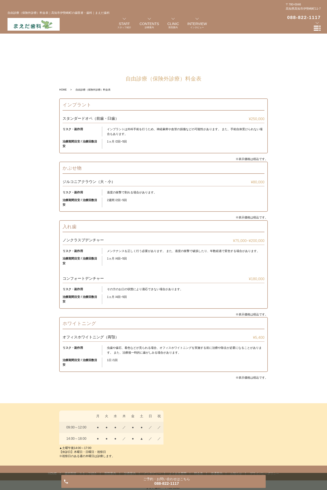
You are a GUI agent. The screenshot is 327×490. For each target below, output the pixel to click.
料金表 (198, 438)
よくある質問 (177, 438)
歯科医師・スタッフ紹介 (81, 438)
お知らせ (236, 438)
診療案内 (130, 438)
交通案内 (217, 438)
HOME (63, 54)
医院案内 (110, 438)
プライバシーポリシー (264, 438)
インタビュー (152, 438)
